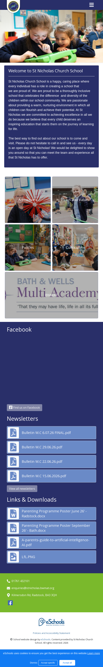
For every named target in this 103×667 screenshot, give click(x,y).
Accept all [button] (67, 663)
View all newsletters (22, 489)
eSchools (45, 639)
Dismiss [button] (33, 663)
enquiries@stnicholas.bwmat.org (33, 588)
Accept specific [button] (48, 663)
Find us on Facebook (24, 407)
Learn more (93, 653)
